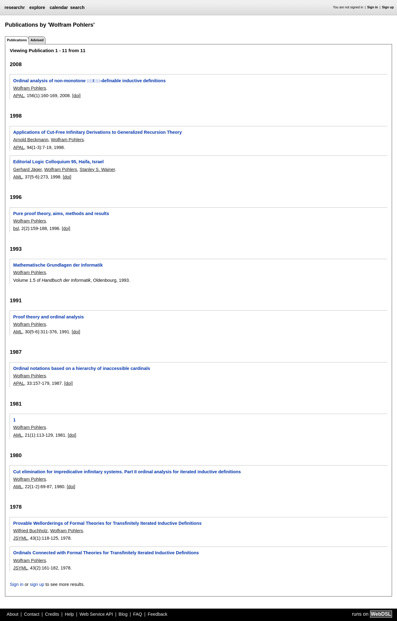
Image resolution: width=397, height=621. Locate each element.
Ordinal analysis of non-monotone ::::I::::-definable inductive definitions (89, 80)
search (77, 7)
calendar (59, 7)
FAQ (137, 614)
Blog (122, 614)
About (13, 614)
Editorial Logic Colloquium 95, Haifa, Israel (58, 161)
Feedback (157, 614)
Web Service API (96, 614)
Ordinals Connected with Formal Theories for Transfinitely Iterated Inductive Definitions (106, 552)
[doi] (76, 95)
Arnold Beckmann (30, 139)
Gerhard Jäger (27, 169)
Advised (36, 40)
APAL (18, 95)
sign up (37, 584)
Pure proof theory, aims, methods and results (61, 213)
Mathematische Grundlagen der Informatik (58, 265)
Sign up (388, 7)
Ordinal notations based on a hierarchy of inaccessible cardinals (81, 368)
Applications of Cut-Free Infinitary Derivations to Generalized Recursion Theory (97, 132)
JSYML (20, 538)
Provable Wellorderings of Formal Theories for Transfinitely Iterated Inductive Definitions (107, 523)
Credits (52, 614)
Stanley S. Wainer (97, 169)
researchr (14, 7)
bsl (16, 228)
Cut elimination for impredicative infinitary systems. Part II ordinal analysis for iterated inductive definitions (127, 471)
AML (17, 176)
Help (69, 614)
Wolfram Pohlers (29, 88)
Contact (31, 614)
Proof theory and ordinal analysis (48, 316)
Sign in (372, 7)
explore (37, 7)
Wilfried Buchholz (30, 530)
